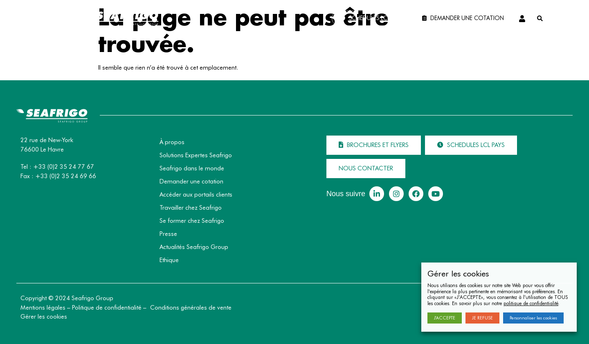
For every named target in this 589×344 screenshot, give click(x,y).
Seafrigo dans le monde (192, 168)
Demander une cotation (191, 181)
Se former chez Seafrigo (192, 220)
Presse (168, 234)
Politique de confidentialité (107, 307)
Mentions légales (42, 307)
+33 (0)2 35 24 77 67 (63, 166)
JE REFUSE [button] (482, 318)
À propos (172, 142)
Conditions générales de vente (191, 307)
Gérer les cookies (43, 316)
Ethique (169, 260)
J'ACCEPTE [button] (444, 318)
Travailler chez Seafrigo (191, 207)
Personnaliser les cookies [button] (533, 318)
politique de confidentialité (531, 303)
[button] (371, 18)
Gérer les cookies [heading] (458, 273)
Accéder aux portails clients (196, 194)
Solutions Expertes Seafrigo (196, 155)
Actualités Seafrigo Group (194, 247)
